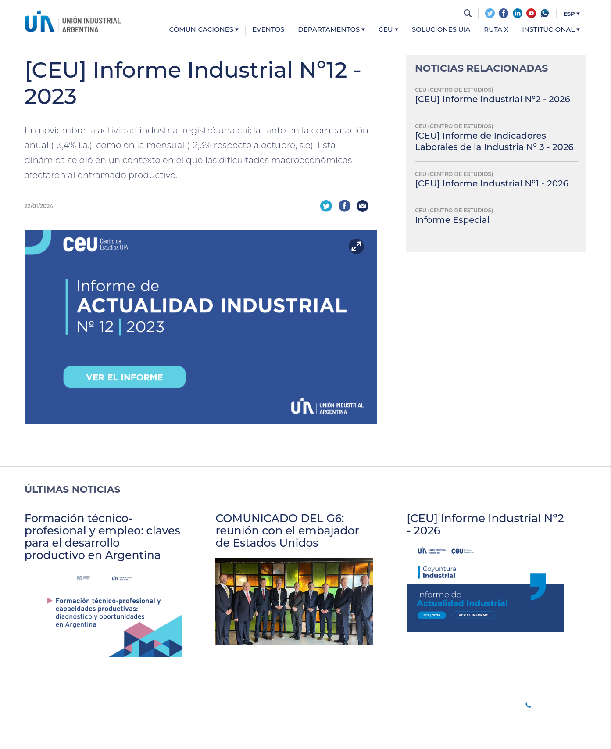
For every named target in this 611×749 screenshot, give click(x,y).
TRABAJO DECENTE (194, 704)
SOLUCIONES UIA (303, 715)
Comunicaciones (204, 29)
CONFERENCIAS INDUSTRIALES (297, 704)
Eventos (268, 29)
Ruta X (496, 29)
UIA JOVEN (44, 704)
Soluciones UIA (441, 29)
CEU (388, 29)
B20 (135, 704)
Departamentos (331, 29)
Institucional (551, 29)
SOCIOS (95, 704)
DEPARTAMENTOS (189, 715)
